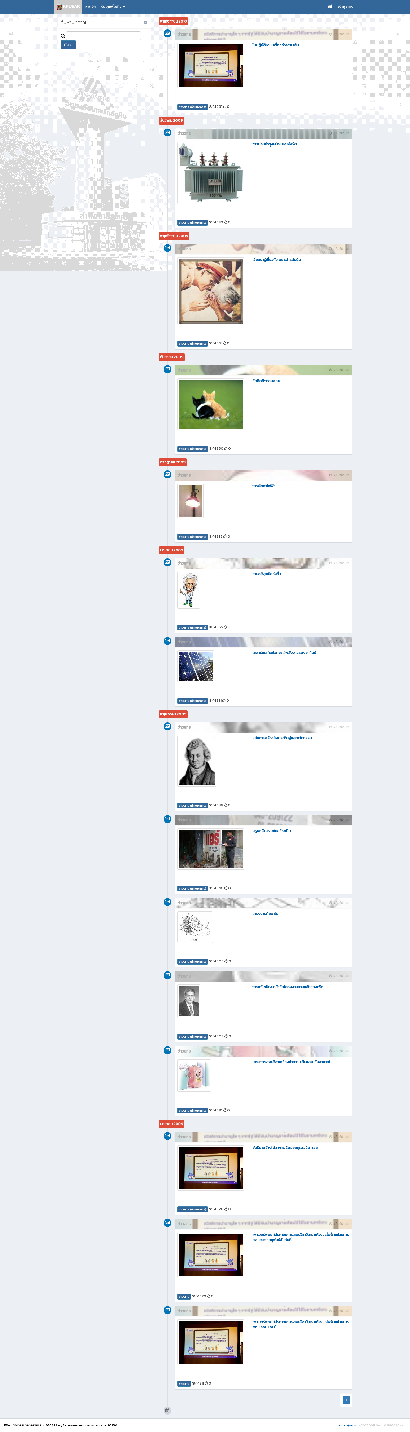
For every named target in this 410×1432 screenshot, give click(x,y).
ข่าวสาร (184, 1296)
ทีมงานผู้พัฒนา (348, 1425)
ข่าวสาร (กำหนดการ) (192, 107)
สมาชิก (90, 6)
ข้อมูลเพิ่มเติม (113, 6)
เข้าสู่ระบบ (346, 6)
